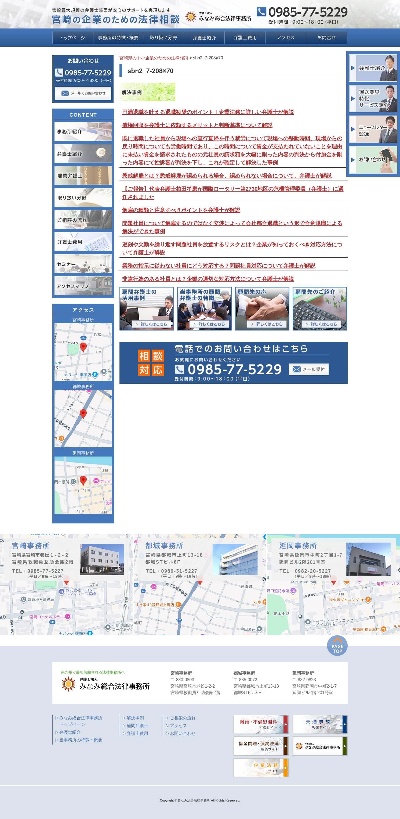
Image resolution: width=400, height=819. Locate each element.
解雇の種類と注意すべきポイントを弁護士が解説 (181, 210)
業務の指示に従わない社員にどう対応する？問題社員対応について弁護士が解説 (218, 266)
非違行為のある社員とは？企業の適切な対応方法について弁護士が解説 (208, 279)
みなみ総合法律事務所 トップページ (80, 721)
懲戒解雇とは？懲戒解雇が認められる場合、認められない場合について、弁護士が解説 (227, 176)
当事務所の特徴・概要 (80, 740)
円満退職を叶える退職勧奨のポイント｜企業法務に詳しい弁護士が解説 (208, 112)
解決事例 (135, 718)
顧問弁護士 (137, 725)
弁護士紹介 (70, 732)
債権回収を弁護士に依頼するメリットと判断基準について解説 (197, 125)
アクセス (178, 725)
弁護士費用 (137, 733)
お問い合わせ (183, 733)
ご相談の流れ (183, 718)
